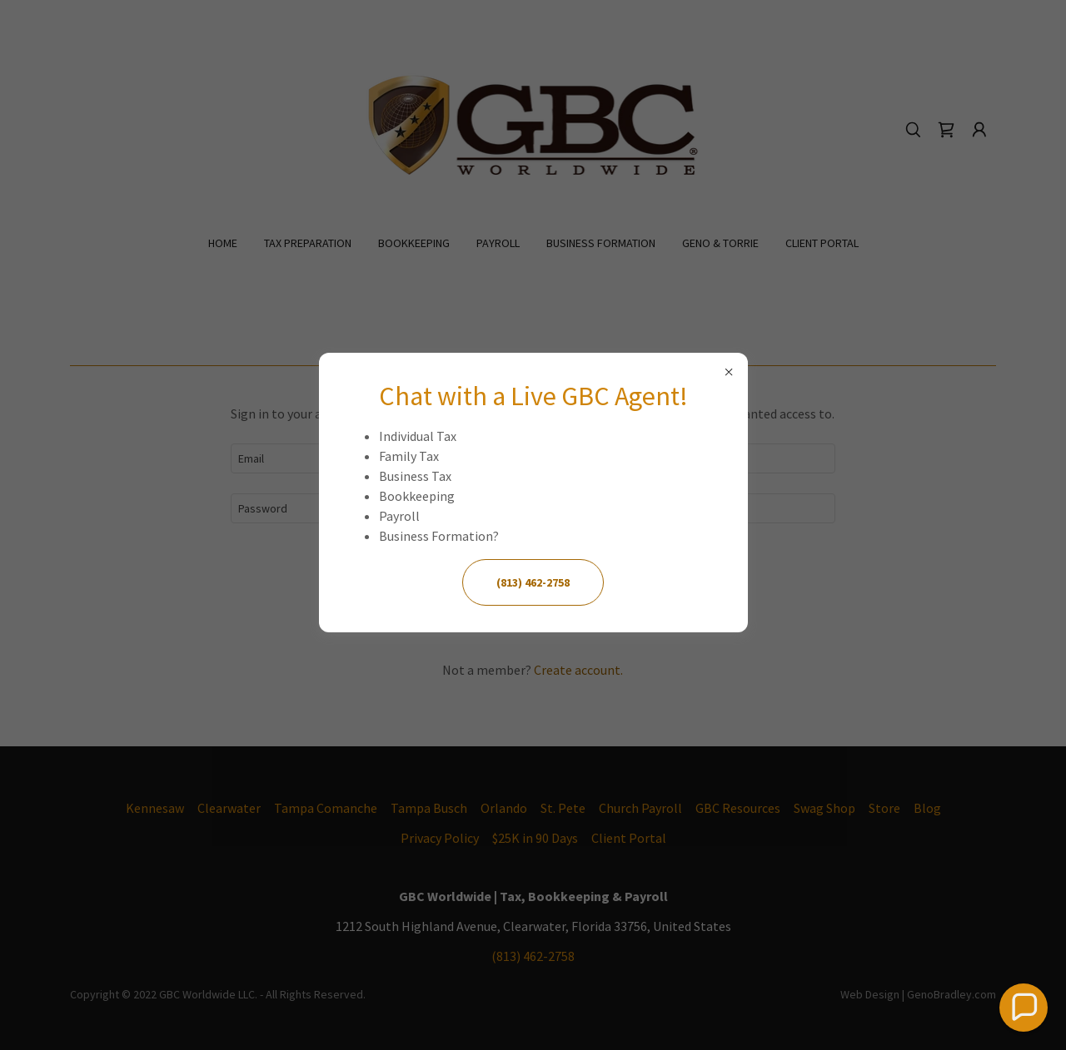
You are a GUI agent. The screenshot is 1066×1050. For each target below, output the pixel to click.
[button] (1023, 1007)
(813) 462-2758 (533, 582)
